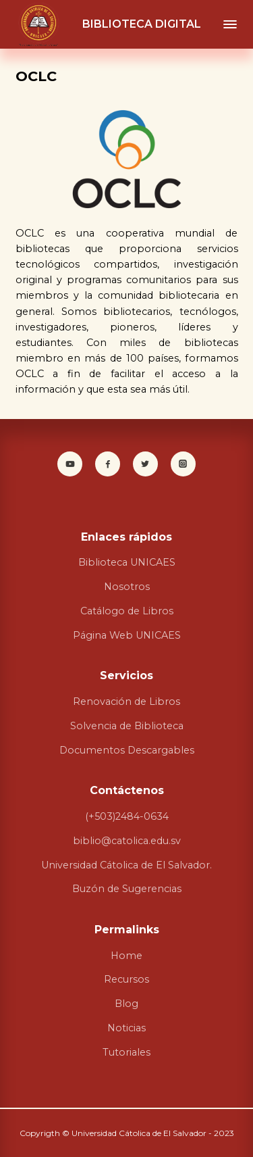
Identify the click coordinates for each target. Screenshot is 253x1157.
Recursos (126, 979)
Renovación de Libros (126, 701)
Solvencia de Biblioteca (127, 726)
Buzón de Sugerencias (126, 889)
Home (126, 956)
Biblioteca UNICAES (126, 562)
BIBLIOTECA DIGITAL (141, 24)
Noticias (126, 1028)
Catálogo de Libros (126, 611)
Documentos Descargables (126, 750)
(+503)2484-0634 (127, 816)
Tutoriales (126, 1052)
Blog (126, 1004)
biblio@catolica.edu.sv (127, 841)
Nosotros (127, 587)
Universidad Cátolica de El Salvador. (126, 865)
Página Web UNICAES (127, 635)
